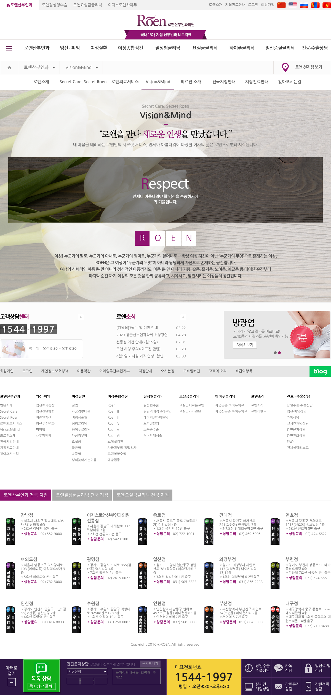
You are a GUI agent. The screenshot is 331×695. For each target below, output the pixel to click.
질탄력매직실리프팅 (157, 411)
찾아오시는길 (289, 82)
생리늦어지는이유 (84, 460)
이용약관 (83, 371)
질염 (75, 405)
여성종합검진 (130, 48)
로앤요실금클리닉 (87, 5)
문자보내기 (150, 663)
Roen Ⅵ (114, 435)
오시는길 (167, 371)
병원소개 (6, 405)
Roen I (112, 405)
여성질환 (98, 48)
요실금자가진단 (190, 411)
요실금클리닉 (205, 48)
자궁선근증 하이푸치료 (231, 411)
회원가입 (267, 5)
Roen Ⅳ (114, 423)
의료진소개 (7, 435)
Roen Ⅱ (114, 411)
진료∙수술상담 (315, 48)
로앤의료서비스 (125, 82)
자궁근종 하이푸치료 (229, 405)
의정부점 (227, 559)
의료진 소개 (191, 82)
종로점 (159, 515)
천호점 (291, 515)
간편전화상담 (296, 435)
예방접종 (114, 460)
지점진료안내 (235, 5)
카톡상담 (293, 417)
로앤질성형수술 (54, 5)
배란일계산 (43, 417)
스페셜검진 (115, 441)
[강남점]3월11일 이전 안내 (137, 328)
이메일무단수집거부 (114, 371)
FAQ (290, 441)
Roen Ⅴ (114, 429)
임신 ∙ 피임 (70, 48)
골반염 (76, 448)
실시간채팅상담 (298, 423)
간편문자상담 (296, 429)
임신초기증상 (45, 405)
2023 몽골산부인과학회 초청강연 (141, 335)
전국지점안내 (224, 82)
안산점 (27, 604)
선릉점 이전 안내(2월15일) (137, 342)
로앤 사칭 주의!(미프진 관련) (138, 349)
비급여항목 (244, 371)
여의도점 (29, 559)
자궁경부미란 (81, 411)
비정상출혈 (79, 417)
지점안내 (145, 371)
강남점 (27, 515)
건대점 (225, 515)
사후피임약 (43, 435)
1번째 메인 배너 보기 (275, 352)
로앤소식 (257, 405)
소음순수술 (151, 429)
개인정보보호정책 (54, 371)
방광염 (76, 454)
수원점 (93, 604)
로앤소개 (215, 5)
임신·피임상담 (296, 411)
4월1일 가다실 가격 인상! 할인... (141, 356)
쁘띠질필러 (151, 423)
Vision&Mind (81, 67)
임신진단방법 (45, 411)
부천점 (291, 559)
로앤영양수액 (117, 454)
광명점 (93, 559)
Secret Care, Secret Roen (83, 82)
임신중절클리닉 (280, 48)
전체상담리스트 (298, 448)
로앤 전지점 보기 (308, 67)
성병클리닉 (79, 423)
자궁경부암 (79, 435)
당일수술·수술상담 (300, 405)
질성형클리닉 (167, 48)
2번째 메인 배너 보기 (279, 352)
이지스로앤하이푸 (122, 5)
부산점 (225, 604)
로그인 (253, 5)
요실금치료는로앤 (191, 405)
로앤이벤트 (258, 411)
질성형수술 (151, 405)
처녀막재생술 (152, 435)
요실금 (76, 441)
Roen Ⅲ (114, 417)
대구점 (291, 604)
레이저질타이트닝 (155, 417)
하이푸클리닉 (242, 48)
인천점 (159, 604)
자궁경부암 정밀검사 (122, 448)
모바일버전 (191, 371)
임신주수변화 (45, 423)
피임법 (40, 429)
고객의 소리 (218, 371)
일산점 (159, 559)
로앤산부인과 (21, 5)
